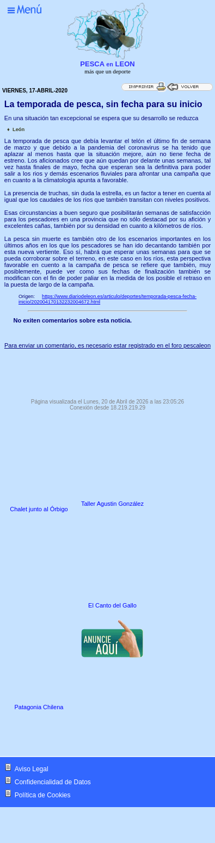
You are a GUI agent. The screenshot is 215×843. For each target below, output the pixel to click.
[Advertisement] (108, 371)
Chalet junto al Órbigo (38, 509)
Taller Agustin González (112, 503)
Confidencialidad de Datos (53, 782)
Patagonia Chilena (39, 707)
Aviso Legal (31, 769)
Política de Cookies (43, 795)
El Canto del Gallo (112, 605)
